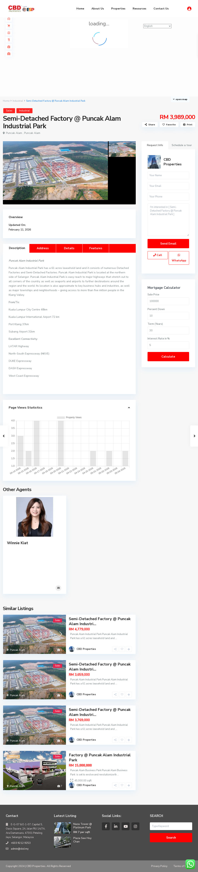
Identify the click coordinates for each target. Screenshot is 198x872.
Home (80, 8)
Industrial (18, 100)
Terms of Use (181, 866)
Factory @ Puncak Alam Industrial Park (100, 757)
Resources (139, 8)
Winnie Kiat (17, 543)
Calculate (168, 357)
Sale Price (153, 294)
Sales (9, 110)
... (116, 638)
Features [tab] (95, 248)
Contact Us (161, 8)
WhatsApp (179, 258)
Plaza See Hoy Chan (82, 839)
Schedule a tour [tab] (182, 145)
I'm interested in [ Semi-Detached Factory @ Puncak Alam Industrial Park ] (168, 219)
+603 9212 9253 (21, 843)
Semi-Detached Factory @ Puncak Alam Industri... (100, 621)
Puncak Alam (32, 133)
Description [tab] (17, 248)
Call (157, 255)
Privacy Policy (159, 866)
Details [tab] (69, 248)
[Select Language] (157, 26)
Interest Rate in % (159, 338)
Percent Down (156, 309)
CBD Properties (173, 161)
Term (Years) (155, 324)
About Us (97, 8)
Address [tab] (43, 248)
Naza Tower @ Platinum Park (82, 825)
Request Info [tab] (155, 145)
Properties (118, 8)
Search (171, 838)
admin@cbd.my (20, 849)
